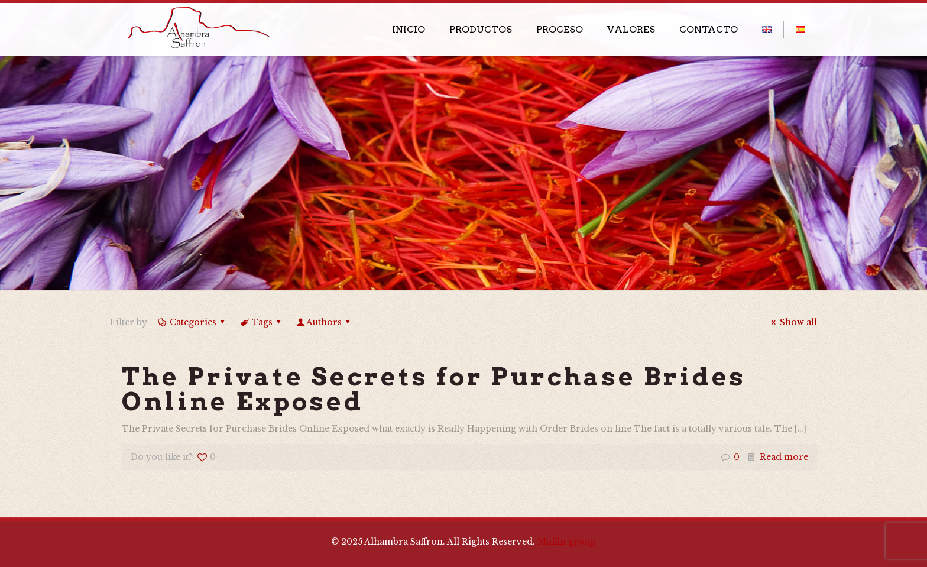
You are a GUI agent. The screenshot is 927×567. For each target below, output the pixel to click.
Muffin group (566, 541)
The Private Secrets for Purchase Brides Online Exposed (434, 389)
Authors (324, 322)
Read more (784, 457)
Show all (792, 322)
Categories (192, 322)
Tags (261, 322)
